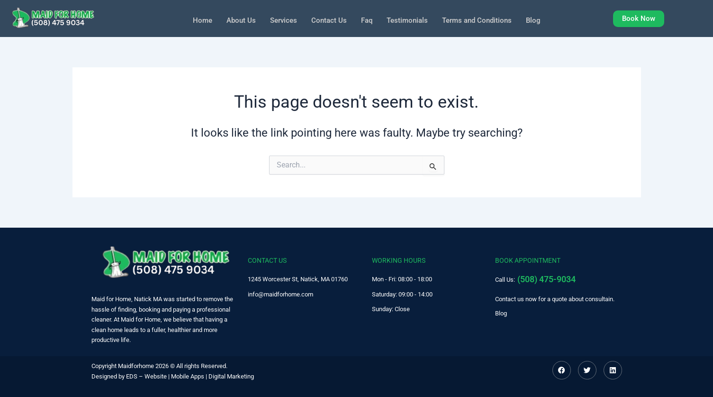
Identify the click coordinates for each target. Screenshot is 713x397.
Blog (540, 19)
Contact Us (327, 19)
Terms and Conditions (481, 19)
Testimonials (408, 19)
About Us (235, 19)
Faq (366, 19)
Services (280, 19)
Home (196, 19)
